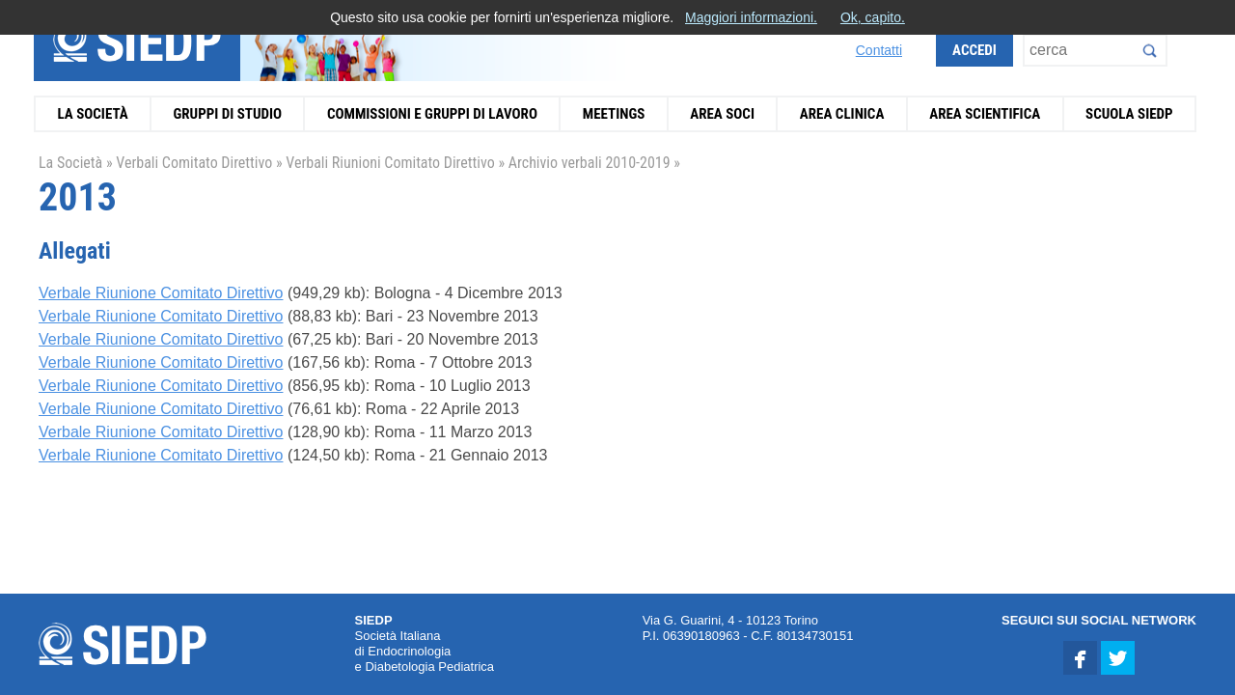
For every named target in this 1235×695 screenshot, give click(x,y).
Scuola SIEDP (1129, 114)
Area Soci (722, 114)
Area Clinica (842, 114)
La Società (92, 114)
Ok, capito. (872, 17)
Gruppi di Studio (227, 114)
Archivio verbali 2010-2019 (589, 162)
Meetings (614, 114)
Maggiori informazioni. (751, 17)
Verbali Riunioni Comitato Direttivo (390, 162)
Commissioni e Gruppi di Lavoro (432, 114)
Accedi (974, 50)
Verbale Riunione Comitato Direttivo (161, 293)
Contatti (879, 50)
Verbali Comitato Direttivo (194, 162)
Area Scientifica (984, 114)
